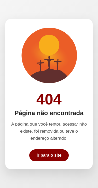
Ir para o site (49, 155)
